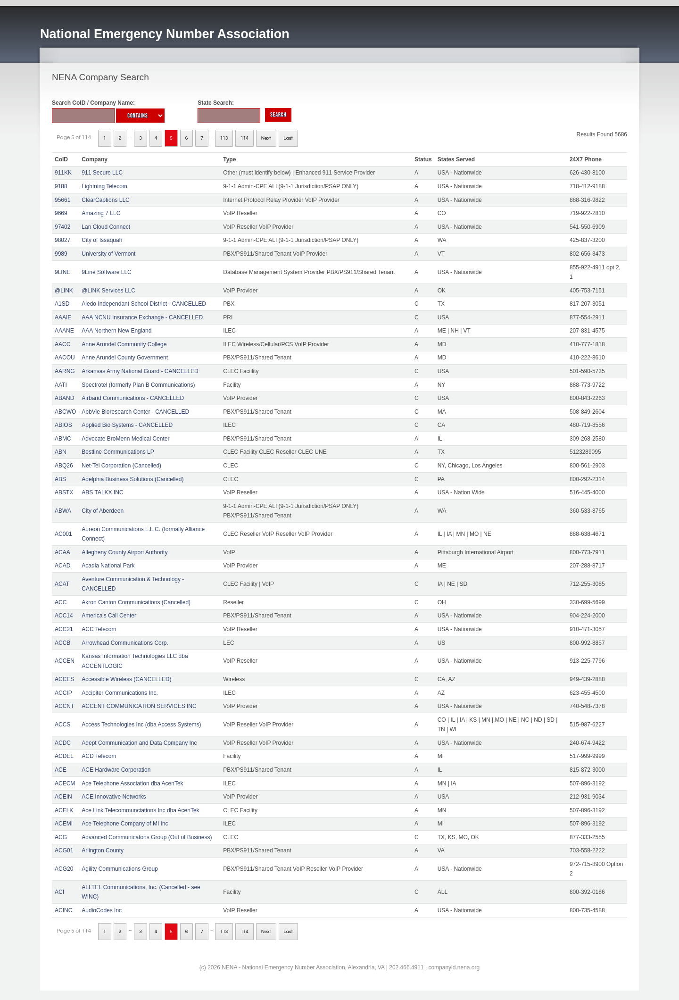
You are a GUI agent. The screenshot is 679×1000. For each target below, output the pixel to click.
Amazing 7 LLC (101, 213)
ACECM (65, 783)
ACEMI (64, 823)
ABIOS (63, 425)
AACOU (65, 357)
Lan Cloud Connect (106, 227)
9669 (61, 213)
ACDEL (64, 756)
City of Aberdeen (103, 511)
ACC (60, 602)
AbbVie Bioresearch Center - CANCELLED (135, 411)
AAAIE (63, 317)
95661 (62, 200)
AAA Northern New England (116, 330)
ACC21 (64, 629)
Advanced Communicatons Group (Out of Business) (147, 837)
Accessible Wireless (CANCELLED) (126, 679)
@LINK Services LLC (108, 290)
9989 (61, 253)
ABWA (63, 511)
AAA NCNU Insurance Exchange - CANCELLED (142, 317)
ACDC (63, 743)
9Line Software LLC (106, 272)
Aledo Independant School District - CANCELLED (144, 303)
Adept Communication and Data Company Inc (139, 743)
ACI (59, 892)
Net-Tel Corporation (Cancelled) (121, 465)
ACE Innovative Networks (114, 796)
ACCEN (65, 661)
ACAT (62, 584)
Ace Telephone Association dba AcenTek (132, 783)
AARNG (65, 371)
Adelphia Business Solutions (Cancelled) (132, 479)
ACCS (62, 724)
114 (244, 138)
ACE (60, 770)
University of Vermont (108, 253)
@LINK (64, 290)
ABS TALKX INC (102, 492)
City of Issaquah (102, 240)
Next (266, 138)
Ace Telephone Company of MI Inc (125, 823)
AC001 (63, 534)
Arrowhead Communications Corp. (125, 643)
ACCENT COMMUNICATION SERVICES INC (139, 706)
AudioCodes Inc (102, 910)
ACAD (62, 565)
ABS (60, 479)
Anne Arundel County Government (125, 357)
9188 (61, 186)
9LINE (62, 272)
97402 (62, 227)
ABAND (64, 398)
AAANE (64, 330)
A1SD (62, 303)
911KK (63, 172)
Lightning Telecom (104, 186)
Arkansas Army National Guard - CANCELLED (140, 371)
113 (224, 138)
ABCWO (65, 411)
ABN (60, 452)
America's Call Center (109, 615)
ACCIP (63, 693)
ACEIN (63, 796)
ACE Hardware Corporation (116, 770)
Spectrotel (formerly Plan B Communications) (138, 385)
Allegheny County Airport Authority (124, 552)
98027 (62, 240)
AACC (62, 344)
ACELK (64, 810)
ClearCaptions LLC (105, 200)
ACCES (64, 679)
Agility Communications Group (119, 869)
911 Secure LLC (102, 172)
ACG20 (64, 869)
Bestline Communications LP (118, 452)
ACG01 (64, 850)
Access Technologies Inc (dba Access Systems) (141, 724)
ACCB (62, 643)
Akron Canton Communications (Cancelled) (136, 602)
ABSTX (64, 492)
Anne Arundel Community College (124, 344)
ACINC (63, 910)
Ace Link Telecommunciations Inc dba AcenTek (140, 810)
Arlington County (103, 850)
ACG (61, 837)
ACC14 (64, 615)
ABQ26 (64, 465)
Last (288, 138)
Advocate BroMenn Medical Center (125, 438)
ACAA (62, 552)
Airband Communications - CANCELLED (133, 398)
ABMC (63, 438)
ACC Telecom (99, 629)
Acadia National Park (108, 565)
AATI (61, 385)
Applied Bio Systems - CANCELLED (127, 425)
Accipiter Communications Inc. (119, 693)
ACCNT (64, 706)
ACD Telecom (99, 756)
